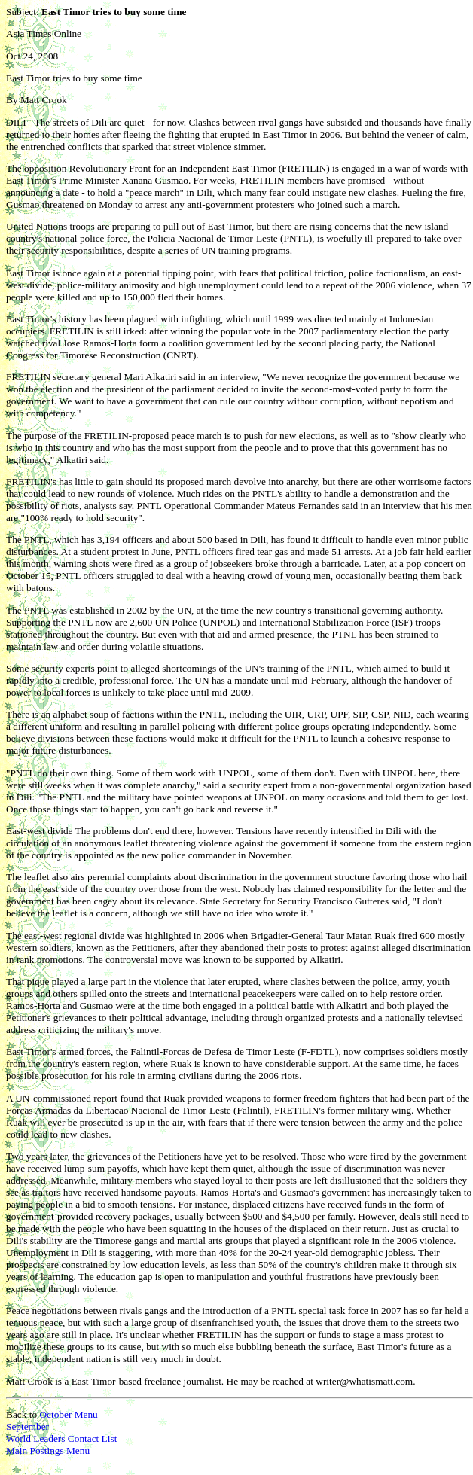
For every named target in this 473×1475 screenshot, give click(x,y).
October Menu (68, 1414)
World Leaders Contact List (61, 1438)
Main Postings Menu (48, 1450)
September (27, 1426)
